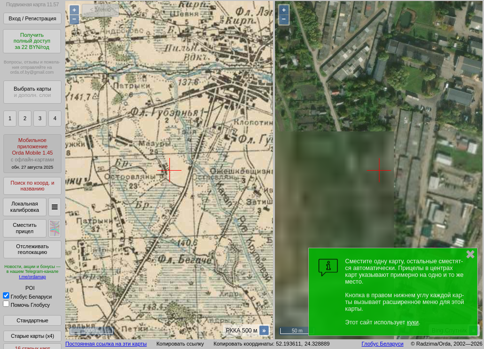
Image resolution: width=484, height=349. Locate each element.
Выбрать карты (32, 92)
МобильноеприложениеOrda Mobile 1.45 (32, 153)
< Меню (100, 9)
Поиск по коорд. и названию (32, 186)
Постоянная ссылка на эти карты (106, 344)
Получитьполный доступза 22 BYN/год (32, 41)
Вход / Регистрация (32, 18)
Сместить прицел (24, 228)
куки (413, 322)
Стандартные (32, 320)
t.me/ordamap (32, 276)
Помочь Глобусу (26, 305)
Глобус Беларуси (27, 297)
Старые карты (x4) (32, 336)
